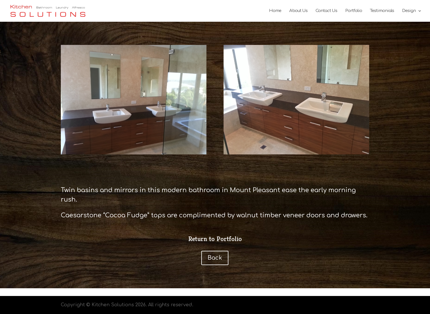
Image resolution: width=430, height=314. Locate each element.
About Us (298, 11)
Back (215, 258)
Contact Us (326, 11)
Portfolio (353, 11)
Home (275, 11)
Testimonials (382, 11)
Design (409, 11)
